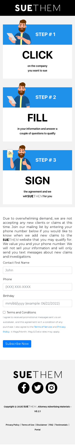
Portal (37, 429)
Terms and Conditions (21, 312)
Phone (7, 279)
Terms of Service (43, 326)
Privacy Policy (12, 425)
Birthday (8, 296)
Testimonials (61, 425)
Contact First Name (16, 262)
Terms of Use (28, 425)
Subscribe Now (17, 344)
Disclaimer (41, 425)
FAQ (51, 425)
